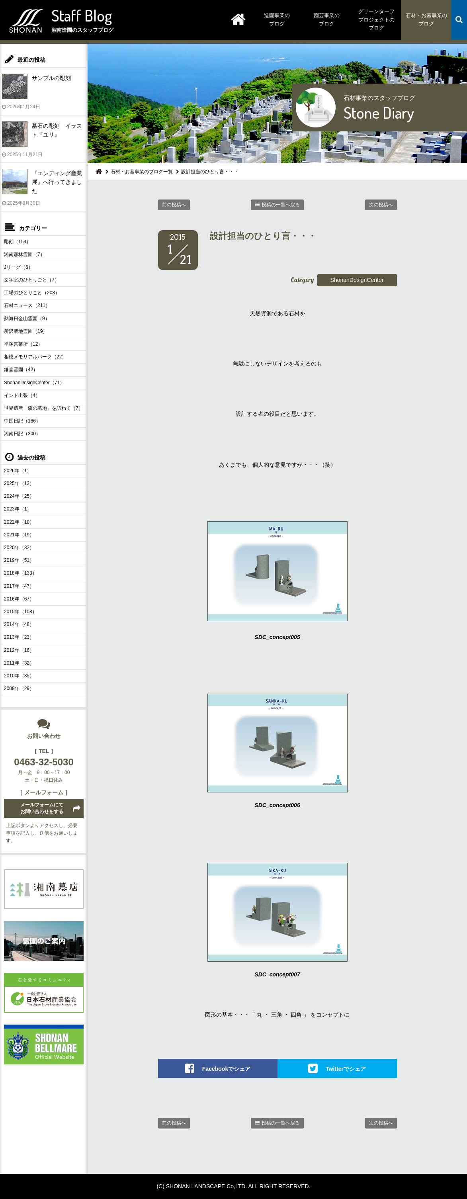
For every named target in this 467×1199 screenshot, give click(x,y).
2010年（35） (19, 676)
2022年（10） (19, 522)
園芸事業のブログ (327, 19)
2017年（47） (19, 586)
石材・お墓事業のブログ (426, 19)
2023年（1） (17, 509)
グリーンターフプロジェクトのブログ (376, 19)
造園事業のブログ (277, 19)
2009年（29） (19, 688)
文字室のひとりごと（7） (31, 280)
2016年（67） (19, 599)
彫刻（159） (17, 241)
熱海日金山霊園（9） (27, 318)
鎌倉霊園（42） (21, 369)
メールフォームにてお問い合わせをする (41, 808)
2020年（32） (19, 547)
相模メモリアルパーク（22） (35, 357)
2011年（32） (19, 663)
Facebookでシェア (226, 1069)
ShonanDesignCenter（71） (34, 382)
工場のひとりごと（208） (32, 292)
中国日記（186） (22, 421)
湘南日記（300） (22, 433)
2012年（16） (19, 650)
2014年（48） (19, 624)
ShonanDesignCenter (357, 280)
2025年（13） (19, 483)
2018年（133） (20, 573)
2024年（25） (19, 496)
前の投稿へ (174, 204)
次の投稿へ (381, 204)
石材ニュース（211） (27, 305)
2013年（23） (19, 637)
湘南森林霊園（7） (24, 254)
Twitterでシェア (346, 1069)
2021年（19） (19, 535)
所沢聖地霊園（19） (25, 331)
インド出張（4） (22, 395)
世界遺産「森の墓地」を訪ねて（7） (43, 408)
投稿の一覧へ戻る (281, 204)
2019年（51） (19, 560)
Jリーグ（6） (18, 267)
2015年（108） (20, 611)
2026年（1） (17, 470)
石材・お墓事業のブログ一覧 (142, 171)
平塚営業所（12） (23, 344)
